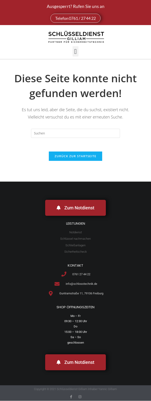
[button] (75, 51)
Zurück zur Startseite (75, 156)
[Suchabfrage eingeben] (75, 133)
